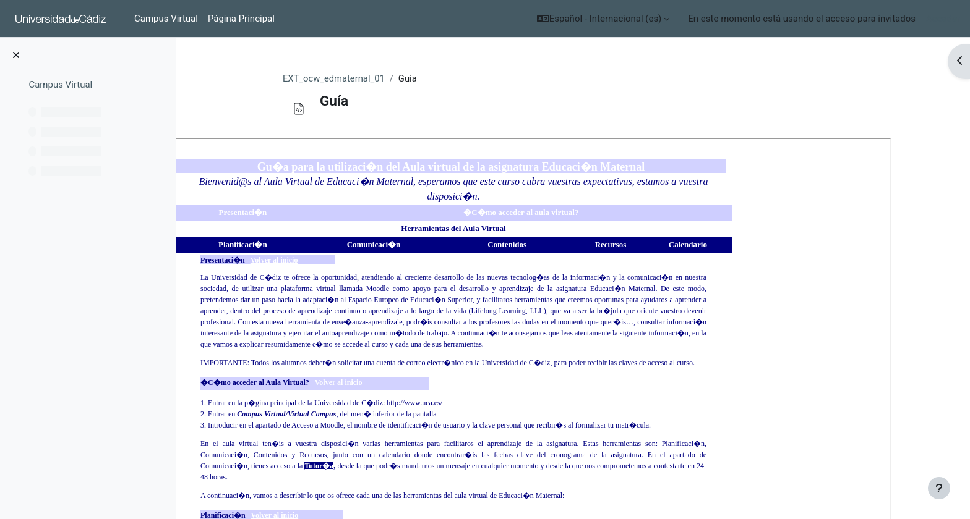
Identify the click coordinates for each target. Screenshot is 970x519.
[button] (603, 18)
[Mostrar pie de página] (939, 488)
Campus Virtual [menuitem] (166, 18)
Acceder (943, 18)
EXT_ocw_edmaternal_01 (367, 78)
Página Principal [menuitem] (241, 18)
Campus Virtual (60, 84)
